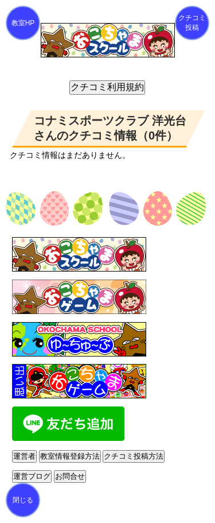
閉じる (23, 500)
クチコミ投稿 (192, 23)
